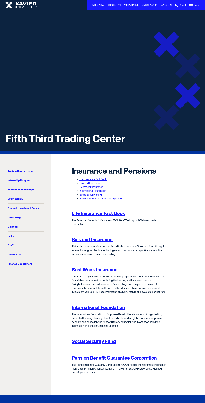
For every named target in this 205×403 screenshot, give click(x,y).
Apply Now (98, 4)
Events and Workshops (21, 189)
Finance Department (20, 263)
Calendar (13, 226)
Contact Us (14, 254)
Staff (10, 245)
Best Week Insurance (91, 187)
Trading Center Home (20, 171)
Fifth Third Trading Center (65, 138)
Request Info (114, 4)
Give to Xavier (149, 4)
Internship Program (19, 180)
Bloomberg (14, 217)
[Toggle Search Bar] (180, 5)
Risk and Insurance (89, 183)
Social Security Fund (90, 194)
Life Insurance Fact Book (93, 179)
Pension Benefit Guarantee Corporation (101, 198)
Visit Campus (131, 4)
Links (11, 235)
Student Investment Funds (23, 208)
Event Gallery (15, 198)
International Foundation (92, 190)
